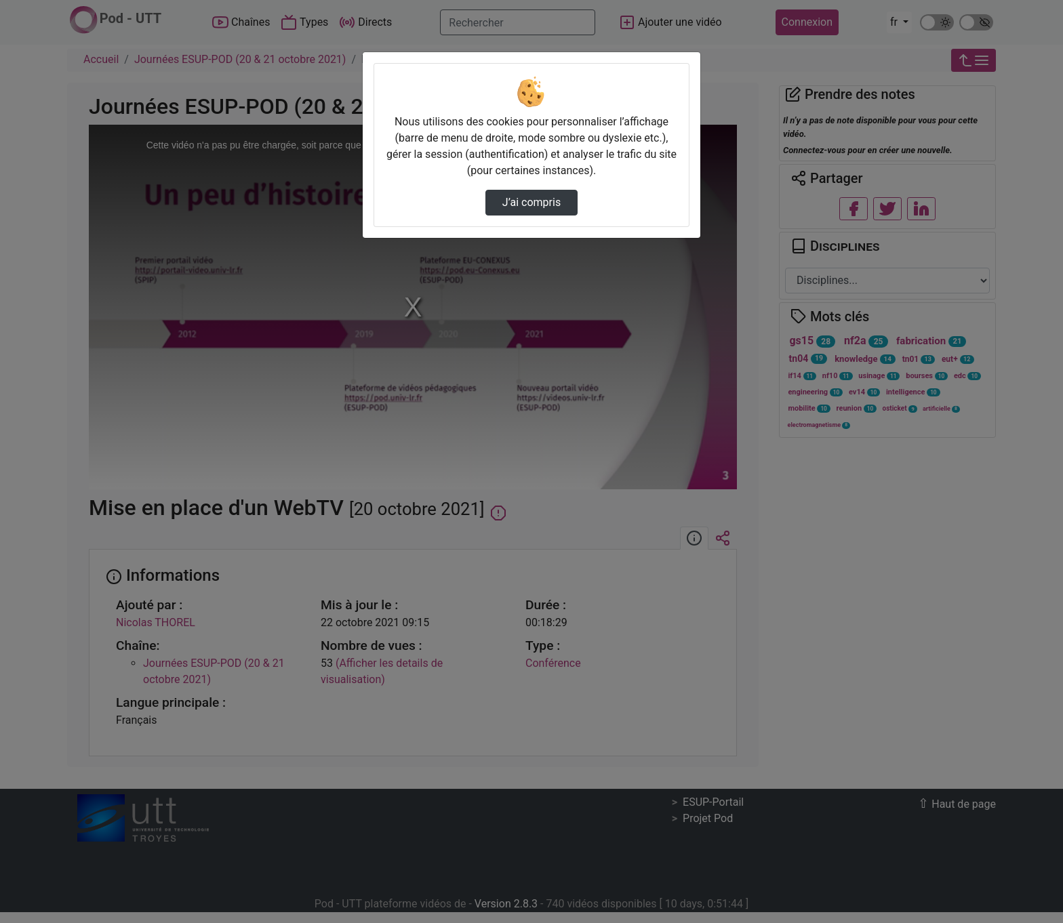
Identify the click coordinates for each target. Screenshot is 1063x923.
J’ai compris (531, 202)
